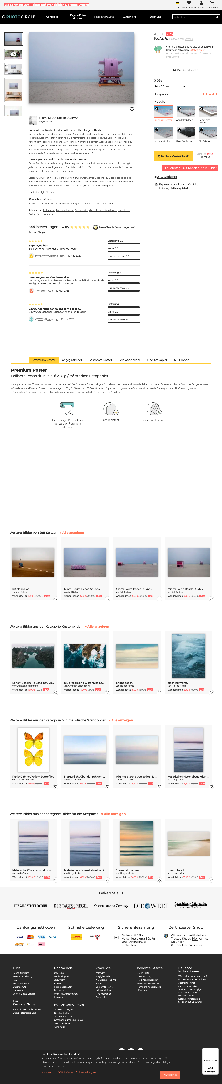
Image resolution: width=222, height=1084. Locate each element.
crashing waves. (178, 682)
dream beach (176, 870)
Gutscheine (101, 997)
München (142, 990)
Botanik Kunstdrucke (189, 998)
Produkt (159, 101)
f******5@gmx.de (44, 290)
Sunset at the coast (128, 870)
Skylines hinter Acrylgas (190, 989)
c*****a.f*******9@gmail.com (50, 256)
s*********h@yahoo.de (46, 319)
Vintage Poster (186, 995)
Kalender (100, 973)
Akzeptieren (170, 1074)
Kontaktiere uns (21, 973)
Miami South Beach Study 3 (133, 589)
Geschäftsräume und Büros (68, 1020)
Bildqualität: (162, 94)
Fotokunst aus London (148, 983)
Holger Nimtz (127, 685)
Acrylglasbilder (103, 976)
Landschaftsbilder (65, 210)
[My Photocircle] (201, 5)
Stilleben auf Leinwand (190, 1002)
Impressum (19, 990)
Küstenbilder (49, 210)
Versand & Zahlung (22, 976)
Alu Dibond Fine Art (106, 980)
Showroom (59, 980)
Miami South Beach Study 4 (82, 589)
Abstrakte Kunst (186, 983)
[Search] (217, 16)
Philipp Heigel (179, 685)
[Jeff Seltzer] (33, 120)
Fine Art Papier (103, 993)
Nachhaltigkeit (61, 976)
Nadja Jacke (74, 779)
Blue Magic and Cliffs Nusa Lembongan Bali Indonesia (85, 682)
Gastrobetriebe (62, 1023)
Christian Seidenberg (27, 685)
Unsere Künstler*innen (66, 993)
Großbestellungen (63, 1009)
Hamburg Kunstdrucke (149, 987)
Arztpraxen (59, 1027)
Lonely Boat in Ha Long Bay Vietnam (33, 682)
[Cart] (212, 5)
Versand (189, 39)
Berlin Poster (143, 973)
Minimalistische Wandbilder (103, 210)
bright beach (124, 682)
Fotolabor (59, 990)
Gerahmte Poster (104, 987)
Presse (57, 983)
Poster (99, 983)
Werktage (167, 176)
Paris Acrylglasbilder (147, 980)
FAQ (15, 980)
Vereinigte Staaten (44, 192)
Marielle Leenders (25, 779)
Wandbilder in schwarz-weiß (192, 976)
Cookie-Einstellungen (24, 993)
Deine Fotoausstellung (24, 1013)
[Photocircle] (18, 17)
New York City (144, 976)
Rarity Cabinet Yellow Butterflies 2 (33, 776)
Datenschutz (19, 987)
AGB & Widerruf (21, 983)
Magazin (58, 997)
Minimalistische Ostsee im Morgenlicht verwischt (137, 776)
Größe (158, 80)
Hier (195, 938)
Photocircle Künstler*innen (27, 1009)
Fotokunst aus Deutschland (192, 979)
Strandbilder (81, 210)
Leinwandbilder (104, 990)
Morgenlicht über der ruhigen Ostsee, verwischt (85, 776)
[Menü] (216, 1050)
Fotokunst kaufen (63, 987)
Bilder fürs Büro (47, 214)
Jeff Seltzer (47, 121)
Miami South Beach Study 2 (185, 589)
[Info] (157, 108)
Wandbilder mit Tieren (189, 992)
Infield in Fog (20, 589)
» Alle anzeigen (72, 533)
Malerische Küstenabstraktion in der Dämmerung (189, 776)
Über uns (59, 973)
